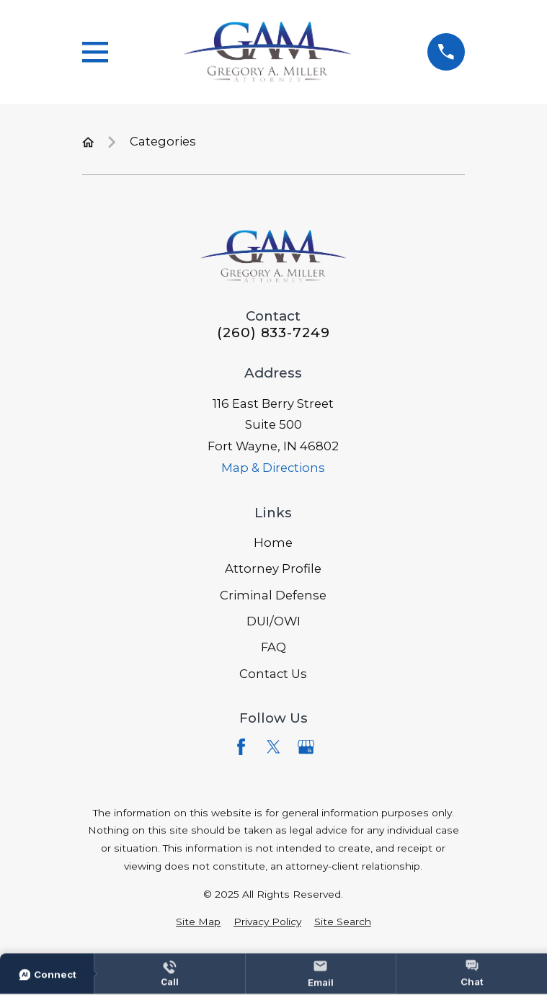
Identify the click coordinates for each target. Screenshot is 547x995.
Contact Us (273, 673)
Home (273, 542)
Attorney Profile (273, 568)
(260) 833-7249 (273, 333)
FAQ (273, 647)
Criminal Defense (273, 595)
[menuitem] (198, 922)
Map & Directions (273, 467)
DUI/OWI (273, 621)
